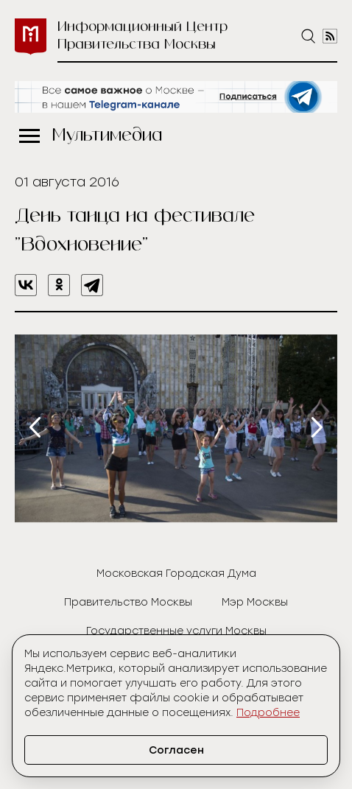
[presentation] (35, 427)
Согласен (176, 750)
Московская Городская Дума (176, 573)
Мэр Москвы (255, 602)
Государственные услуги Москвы (176, 631)
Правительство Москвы (128, 602)
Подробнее (268, 712)
